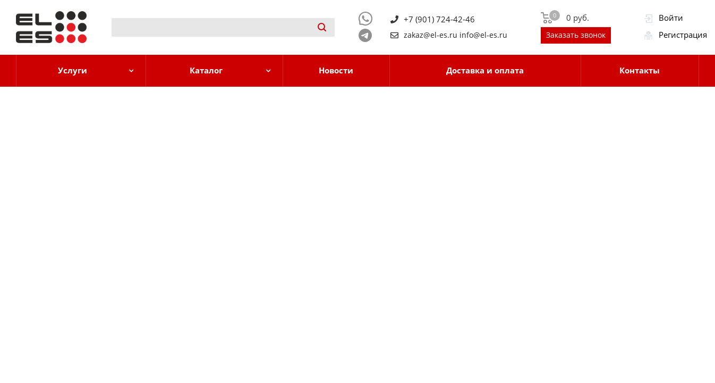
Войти (671, 17)
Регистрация (683, 34)
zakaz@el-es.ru (430, 35)
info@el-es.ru (483, 35)
